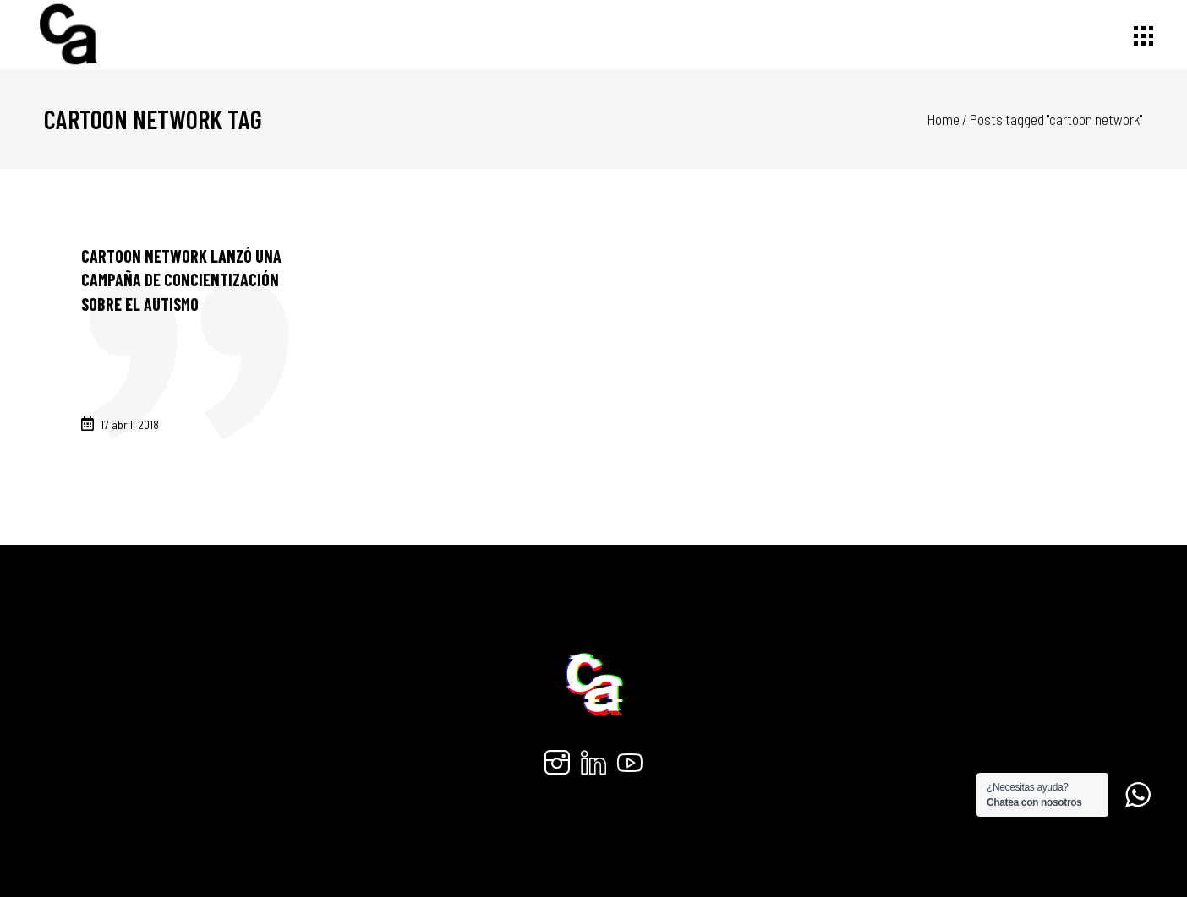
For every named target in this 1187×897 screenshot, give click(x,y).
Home (943, 119)
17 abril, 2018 (130, 424)
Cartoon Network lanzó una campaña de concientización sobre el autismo (181, 280)
